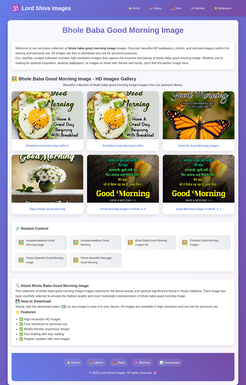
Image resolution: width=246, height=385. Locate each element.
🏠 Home (134, 8)
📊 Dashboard (170, 362)
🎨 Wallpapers (223, 8)
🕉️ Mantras (197, 8)
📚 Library (155, 8)
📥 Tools (176, 8)
